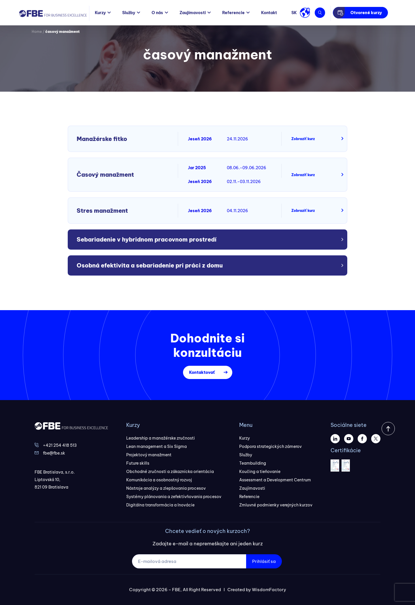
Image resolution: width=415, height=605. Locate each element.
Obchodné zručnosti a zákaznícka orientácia (170, 471)
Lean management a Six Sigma (156, 446)
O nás (157, 12)
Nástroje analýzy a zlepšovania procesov (166, 488)
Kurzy (100, 12)
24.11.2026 (237, 139)
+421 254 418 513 (60, 445)
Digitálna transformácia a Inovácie (160, 505)
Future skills (137, 463)
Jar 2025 (197, 167)
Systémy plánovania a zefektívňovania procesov (173, 496)
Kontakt (269, 12)
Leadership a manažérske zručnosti (160, 438)
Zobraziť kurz (303, 139)
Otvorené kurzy (366, 12)
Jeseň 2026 (200, 139)
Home (37, 31)
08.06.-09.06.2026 (246, 167)
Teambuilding (252, 463)
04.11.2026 (237, 210)
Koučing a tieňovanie (259, 471)
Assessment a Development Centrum (275, 480)
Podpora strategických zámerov (270, 446)
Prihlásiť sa (264, 561)
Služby (128, 12)
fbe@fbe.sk (54, 453)
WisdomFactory (269, 589)
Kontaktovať (202, 372)
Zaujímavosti (193, 12)
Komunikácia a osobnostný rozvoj (159, 480)
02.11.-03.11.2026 (244, 181)
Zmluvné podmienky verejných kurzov (275, 505)
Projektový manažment (148, 454)
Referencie (233, 12)
